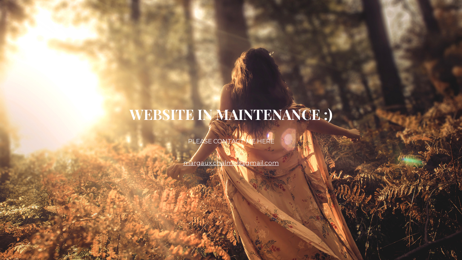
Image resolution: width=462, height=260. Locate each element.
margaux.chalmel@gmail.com (231, 162)
